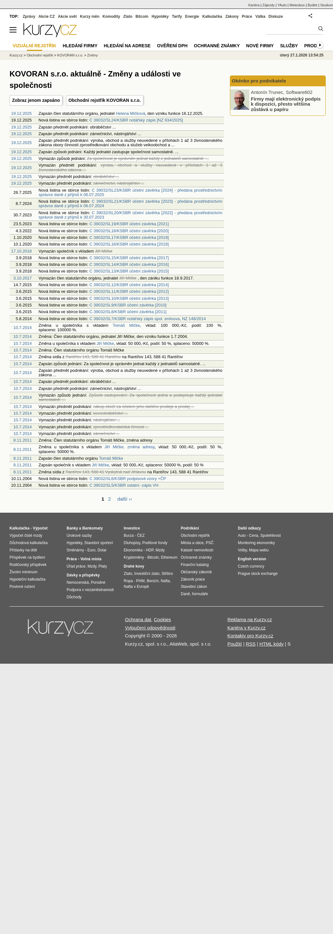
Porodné (98, 582)
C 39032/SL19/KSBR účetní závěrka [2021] (129, 223)
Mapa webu (259, 550)
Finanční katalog (195, 564)
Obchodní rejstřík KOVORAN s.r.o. (105, 100)
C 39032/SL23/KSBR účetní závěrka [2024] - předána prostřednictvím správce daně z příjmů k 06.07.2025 (130, 192)
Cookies (162, 619)
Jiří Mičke (105, 343)
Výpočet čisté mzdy (26, 535)
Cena (253, 535)
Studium (326, 5)
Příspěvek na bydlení (27, 557)
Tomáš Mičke (126, 325)
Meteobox (297, 5)
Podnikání (190, 528)
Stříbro (167, 573)
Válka (260, 16)
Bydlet (312, 5)
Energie (192, 16)
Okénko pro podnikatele (259, 80)
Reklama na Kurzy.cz (249, 619)
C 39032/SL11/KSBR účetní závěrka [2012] (129, 291)
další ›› (124, 499)
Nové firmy (260, 45)
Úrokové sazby (79, 535)
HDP (149, 550)
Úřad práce (76, 566)
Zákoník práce (193, 579)
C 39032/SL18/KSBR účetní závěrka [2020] (129, 230)
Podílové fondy (154, 543)
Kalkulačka (212, 16)
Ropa (128, 581)
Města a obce (192, 543)
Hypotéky (160, 16)
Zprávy (29, 16)
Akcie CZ (46, 16)
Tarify (177, 16)
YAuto (282, 5)
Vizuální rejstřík (34, 45)
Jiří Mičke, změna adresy (129, 446)
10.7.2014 (22, 327)
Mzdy (92, 566)
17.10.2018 (21, 251)
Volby (242, 550)
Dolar (102, 550)
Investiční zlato (146, 573)
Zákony (231, 16)
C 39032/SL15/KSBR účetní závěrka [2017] (129, 257)
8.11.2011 (22, 440)
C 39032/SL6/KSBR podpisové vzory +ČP (127, 478)
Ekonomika (133, 550)
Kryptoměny (134, 557)
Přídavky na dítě (23, 550)
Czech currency (251, 566)
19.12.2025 (21, 113)
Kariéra (253, 5)
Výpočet (40, 528)
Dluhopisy (132, 543)
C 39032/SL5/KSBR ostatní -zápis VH (124, 485)
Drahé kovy (134, 566)
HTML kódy (271, 644)
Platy (103, 566)
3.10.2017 (22, 278)
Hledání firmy (80, 45)
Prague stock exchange (258, 573)
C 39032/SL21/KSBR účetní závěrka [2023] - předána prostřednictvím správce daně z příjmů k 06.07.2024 (130, 203)
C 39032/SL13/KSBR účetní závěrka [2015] (129, 271)
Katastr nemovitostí (197, 550)
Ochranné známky (217, 45)
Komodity (111, 16)
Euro (91, 550)
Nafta (165, 581)
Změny (92, 55)
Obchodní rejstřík (40, 55)
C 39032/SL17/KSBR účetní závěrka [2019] (129, 237)
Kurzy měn (89, 16)
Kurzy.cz (16, 55)
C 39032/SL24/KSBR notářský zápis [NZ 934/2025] (136, 120)
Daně (185, 594)
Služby (289, 45)
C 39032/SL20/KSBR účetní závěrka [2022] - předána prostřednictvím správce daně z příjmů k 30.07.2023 (130, 215)
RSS (251, 644)
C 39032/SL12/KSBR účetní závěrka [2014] (129, 284)
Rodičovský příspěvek (28, 564)
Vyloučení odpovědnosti (150, 627)
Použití (234, 644)
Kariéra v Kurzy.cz (246, 627)
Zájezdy (268, 5)
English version (252, 559)
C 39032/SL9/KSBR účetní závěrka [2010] (127, 305)
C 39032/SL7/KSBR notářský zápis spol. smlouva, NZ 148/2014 (147, 318)
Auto (242, 535)
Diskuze (276, 16)
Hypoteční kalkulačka (27, 579)
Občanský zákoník (196, 572)
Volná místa (90, 559)
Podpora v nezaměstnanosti (90, 590)
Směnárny (75, 550)
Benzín (153, 581)
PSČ (210, 543)
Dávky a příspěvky (83, 575)
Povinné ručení (22, 586)
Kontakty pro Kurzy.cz (250, 635)
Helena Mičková (130, 113)
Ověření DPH (172, 45)
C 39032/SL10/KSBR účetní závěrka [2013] (129, 298)
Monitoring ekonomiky (256, 543)
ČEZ (141, 535)
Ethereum (169, 557)
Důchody (74, 597)
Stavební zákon (194, 586)
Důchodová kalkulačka (29, 543)
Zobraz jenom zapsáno (36, 100)
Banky (72, 528)
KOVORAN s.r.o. (70, 55)
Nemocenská (78, 582)
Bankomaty (92, 528)
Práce (247, 16)
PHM (140, 581)
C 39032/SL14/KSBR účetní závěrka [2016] (129, 264)
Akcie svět (67, 16)
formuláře (200, 594)
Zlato (128, 16)
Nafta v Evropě (136, 586)
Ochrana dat (138, 619)
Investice (132, 528)
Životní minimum (23, 572)
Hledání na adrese (127, 45)
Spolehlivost (270, 535)
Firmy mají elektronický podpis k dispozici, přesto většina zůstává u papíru (286, 104)
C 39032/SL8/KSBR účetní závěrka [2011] (127, 311)
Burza (129, 535)
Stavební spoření (98, 543)
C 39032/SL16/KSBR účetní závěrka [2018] (129, 244)
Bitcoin (141, 16)
